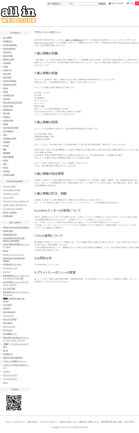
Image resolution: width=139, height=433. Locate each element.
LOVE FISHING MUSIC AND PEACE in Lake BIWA (14, 239)
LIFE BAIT (6, 99)
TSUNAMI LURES (9, 138)
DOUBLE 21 (8, 354)
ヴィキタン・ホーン (11, 193)
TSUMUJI (6, 142)
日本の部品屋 (8, 156)
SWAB (5, 124)
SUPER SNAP (8, 216)
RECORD (6, 113)
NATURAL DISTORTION (12, 102)
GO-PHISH (7, 77)
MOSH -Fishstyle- (10, 212)
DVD (5, 164)
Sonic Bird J (7, 323)
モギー (5, 382)
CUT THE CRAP (9, 288)
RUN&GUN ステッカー (12, 264)
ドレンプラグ (8, 197)
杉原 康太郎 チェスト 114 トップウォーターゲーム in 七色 (16, 277)
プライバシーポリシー (49, 421)
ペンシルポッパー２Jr (11, 190)
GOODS (6, 171)
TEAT (5, 135)
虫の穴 (5, 250)
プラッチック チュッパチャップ (16, 201)
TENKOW (6, 308)
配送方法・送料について (89, 421)
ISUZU (5, 88)
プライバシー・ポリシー (128, 42)
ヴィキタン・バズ (10, 268)
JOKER (5, 91)
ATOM (131, 421)
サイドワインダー (10, 375)
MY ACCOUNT (118, 3)
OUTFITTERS (8, 106)
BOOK (5, 160)
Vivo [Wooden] (9, 312)
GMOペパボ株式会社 (73, 40)
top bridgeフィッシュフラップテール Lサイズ (15, 283)
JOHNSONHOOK (10, 234)
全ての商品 (7, 37)
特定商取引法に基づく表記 (112, 421)
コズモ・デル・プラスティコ (14, 205)
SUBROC (6, 117)
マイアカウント (18, 421)
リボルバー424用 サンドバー (14, 361)
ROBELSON (7, 109)
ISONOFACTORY (10, 84)
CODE (5, 66)
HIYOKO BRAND (9, 81)
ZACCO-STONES (9, 319)
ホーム (7, 421)
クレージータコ (9, 186)
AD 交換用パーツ (10, 334)
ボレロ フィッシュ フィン (13, 254)
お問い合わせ (32, 421)
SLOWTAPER (8, 120)
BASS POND (8, 55)
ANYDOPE (7, 52)
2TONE (6, 145)
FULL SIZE (7, 73)
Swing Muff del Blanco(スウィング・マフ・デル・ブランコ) (16, 339)
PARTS (5, 167)
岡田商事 (6, 153)
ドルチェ (6, 371)
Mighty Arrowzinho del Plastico (16, 227)
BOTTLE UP (7, 330)
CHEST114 (7, 70)
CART (134, 3)
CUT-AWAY (7, 304)
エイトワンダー (9, 326)
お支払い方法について (68, 421)
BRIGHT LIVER (8, 59)
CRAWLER (7, 63)
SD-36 (5, 350)
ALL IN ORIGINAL (10, 45)
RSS (126, 421)
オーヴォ (6, 272)
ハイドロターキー (10, 379)
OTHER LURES (8, 175)
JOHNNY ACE (8, 95)
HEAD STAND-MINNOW (12, 357)
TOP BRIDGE (8, 131)
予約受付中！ (8, 41)
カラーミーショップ (42, 42)
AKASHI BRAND (9, 48)
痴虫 (5, 149)
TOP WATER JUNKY (11, 127)
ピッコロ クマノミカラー (13, 208)
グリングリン (8, 315)
